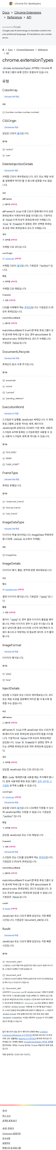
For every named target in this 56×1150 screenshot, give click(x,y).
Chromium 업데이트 (11, 1133)
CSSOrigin (9, 258)
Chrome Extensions (27, 12)
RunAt (7, 909)
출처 (19, 133)
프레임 (27, 307)
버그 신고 (6, 1116)
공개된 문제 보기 (9, 1120)
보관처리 (6, 1143)
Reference (14, 17)
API (29, 17)
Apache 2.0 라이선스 (27, 1038)
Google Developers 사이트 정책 (37, 1042)
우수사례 (6, 1138)
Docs (6, 12)
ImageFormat (11, 589)
